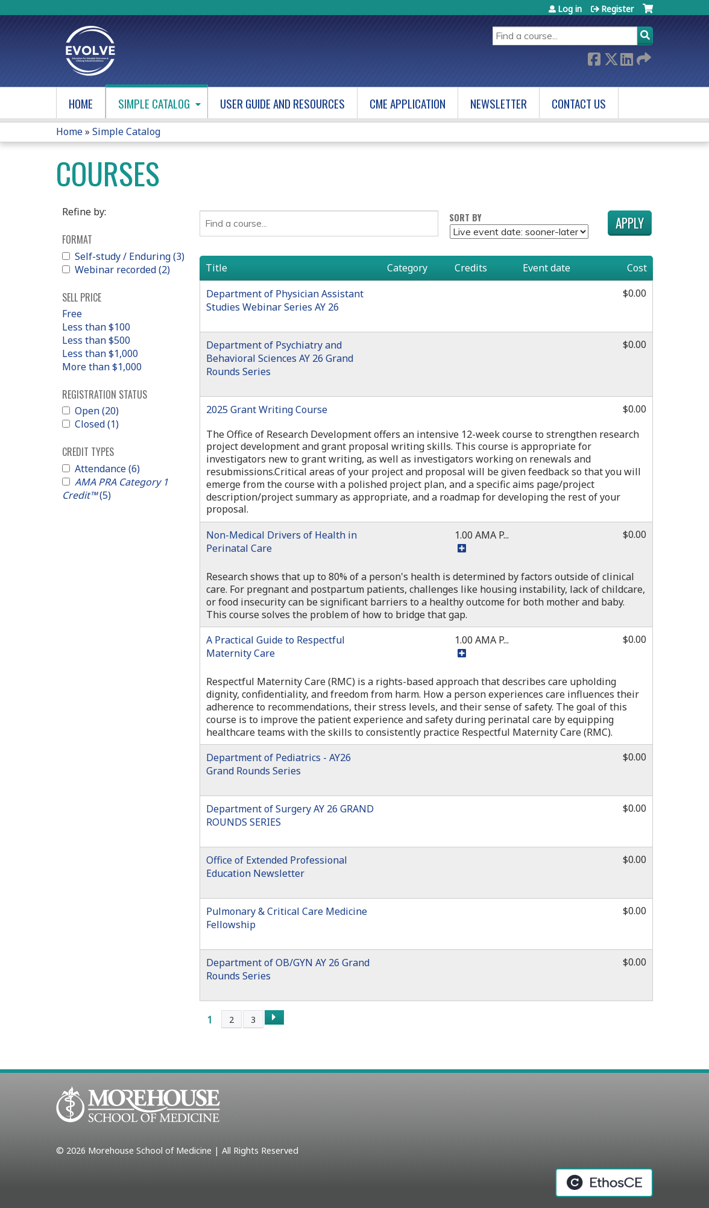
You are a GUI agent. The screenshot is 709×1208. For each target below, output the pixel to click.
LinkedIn (626, 58)
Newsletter (498, 103)
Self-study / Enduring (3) (129, 256)
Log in (570, 8)
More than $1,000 (102, 366)
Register (617, 8)
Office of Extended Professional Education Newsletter (276, 866)
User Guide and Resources (282, 103)
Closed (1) (97, 424)
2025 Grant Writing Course (266, 409)
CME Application (408, 103)
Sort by (465, 217)
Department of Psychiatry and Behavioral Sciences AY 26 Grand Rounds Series (279, 358)
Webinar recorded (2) (122, 269)
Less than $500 (96, 340)
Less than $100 (96, 327)
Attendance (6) (107, 468)
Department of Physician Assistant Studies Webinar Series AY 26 (285, 300)
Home (81, 103)
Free (72, 313)
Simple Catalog (154, 103)
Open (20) (97, 410)
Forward (643, 58)
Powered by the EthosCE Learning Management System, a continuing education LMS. (604, 1182)
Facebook (594, 58)
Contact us (579, 103)
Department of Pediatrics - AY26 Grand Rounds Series (278, 764)
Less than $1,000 (100, 353)
